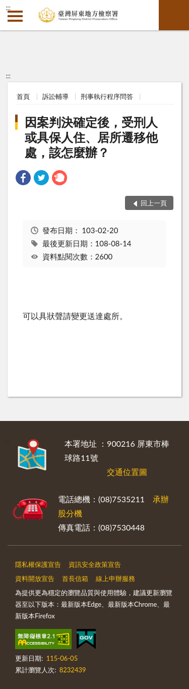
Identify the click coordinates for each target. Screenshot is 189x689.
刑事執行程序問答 (107, 96)
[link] (23, 179)
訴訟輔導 (55, 96)
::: (8, 8)
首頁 (23, 96)
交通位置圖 (127, 471)
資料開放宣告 (34, 578)
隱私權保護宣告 (38, 564)
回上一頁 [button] (154, 203)
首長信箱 (75, 578)
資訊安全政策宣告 (95, 564)
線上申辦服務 (115, 578)
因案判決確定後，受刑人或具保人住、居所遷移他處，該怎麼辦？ (91, 137)
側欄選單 (15, 16)
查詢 (174, 15)
